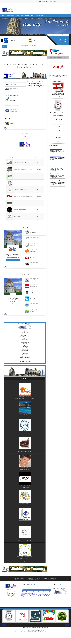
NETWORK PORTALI (40, 630)
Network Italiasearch (50, 578)
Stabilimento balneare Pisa (25, 357)
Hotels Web (40, 627)
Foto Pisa (32, 264)
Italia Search (45, 627)
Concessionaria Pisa (25, 342)
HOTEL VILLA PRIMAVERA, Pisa (25, 433)
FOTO (46, 18)
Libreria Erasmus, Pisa (37, 40)
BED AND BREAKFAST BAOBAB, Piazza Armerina (24, 398)
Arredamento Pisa (24, 333)
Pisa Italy (46, 635)
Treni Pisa (32, 292)
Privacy (49, 635)
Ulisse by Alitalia (13, 301)
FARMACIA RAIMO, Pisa (25, 558)
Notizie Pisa (32, 245)
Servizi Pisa (25, 351)
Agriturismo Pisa (40, 82)
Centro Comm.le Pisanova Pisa (25, 340)
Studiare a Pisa (29, 15)
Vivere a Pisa (19, 15)
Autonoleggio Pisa (13, 89)
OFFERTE (26, 18)
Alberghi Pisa (24, 345)
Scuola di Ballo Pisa (24, 350)
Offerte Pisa (32, 257)
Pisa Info (20, 18)
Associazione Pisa (24, 335)
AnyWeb (24, 627)
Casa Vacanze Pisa (36, 87)
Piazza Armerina (35, 627)
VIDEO (50, 18)
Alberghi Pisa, (31, 82)
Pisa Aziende (10, 15)
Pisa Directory (5, 18)
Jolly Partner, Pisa (12, 40)
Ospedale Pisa (32, 298)
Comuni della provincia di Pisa (13, 303)
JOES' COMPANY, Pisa (24, 487)
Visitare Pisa (39, 15)
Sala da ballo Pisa (24, 349)
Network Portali (65, 1)
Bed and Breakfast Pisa (24, 336)
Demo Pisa (25, 343)
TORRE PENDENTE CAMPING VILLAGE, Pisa (25, 416)
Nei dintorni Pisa (33, 232)
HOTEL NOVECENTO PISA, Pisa (25, 451)
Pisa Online (58, 137)
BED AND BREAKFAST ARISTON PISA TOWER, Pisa (25, 522)
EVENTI (32, 18)
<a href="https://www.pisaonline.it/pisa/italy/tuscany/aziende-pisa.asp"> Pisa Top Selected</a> (24, 179)
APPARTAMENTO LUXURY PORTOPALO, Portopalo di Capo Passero (25, 505)
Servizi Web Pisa (25, 353)
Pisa (3, 15)
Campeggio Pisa (40, 85)
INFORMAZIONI (39, 18)
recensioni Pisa (33, 251)
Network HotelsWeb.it (34, 578)
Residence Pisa (33, 83)
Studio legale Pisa (24, 358)
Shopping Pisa (24, 354)
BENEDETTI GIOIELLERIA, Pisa (25, 540)
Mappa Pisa (32, 311)
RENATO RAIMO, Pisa (24, 469)
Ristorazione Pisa (25, 347)
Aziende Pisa (23, 361)
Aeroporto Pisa (13, 100)
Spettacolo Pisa (25, 356)
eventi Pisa (32, 238)
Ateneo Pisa (32, 305)
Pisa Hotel (13, 18)
